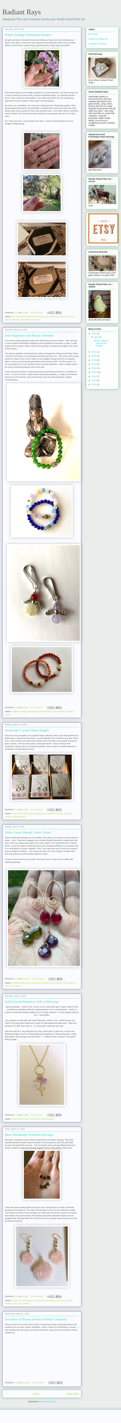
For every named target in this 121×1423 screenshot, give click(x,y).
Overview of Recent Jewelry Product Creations (36, 1319)
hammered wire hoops (30, 320)
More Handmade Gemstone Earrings (29, 1134)
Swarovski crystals (13, 986)
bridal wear (16, 813)
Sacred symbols (47, 1119)
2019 (94, 356)
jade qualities (58, 711)
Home (36, 1394)
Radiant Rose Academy (65, 983)
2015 (94, 372)
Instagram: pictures (97, 43)
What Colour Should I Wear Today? (28, 832)
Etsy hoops (16, 316)
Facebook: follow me (98, 39)
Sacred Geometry (31, 1119)
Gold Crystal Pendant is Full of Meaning (31, 1001)
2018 (94, 360)
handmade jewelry (53, 1300)
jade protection (45, 711)
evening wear (40, 813)
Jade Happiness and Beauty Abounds (29, 335)
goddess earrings (55, 813)
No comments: (36, 312)
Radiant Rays (48, 983)
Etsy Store (93, 34)
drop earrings (35, 983)
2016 (94, 368)
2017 (94, 364)
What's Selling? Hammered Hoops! (28, 35)
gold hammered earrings (32, 316)
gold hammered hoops (54, 316)
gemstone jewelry (36, 1300)
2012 (94, 384)
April (96, 337)
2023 (94, 333)
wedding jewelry (19, 817)
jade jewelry (33, 711)
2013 (94, 380)
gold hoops (69, 316)
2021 (94, 352)
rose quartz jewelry (21, 1303)
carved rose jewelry (20, 1300)
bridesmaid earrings (20, 983)
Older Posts (73, 1394)
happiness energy (19, 711)
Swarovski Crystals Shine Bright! (27, 730)
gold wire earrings (12, 320)
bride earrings (28, 813)
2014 (94, 376)
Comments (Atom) (48, 1401)
